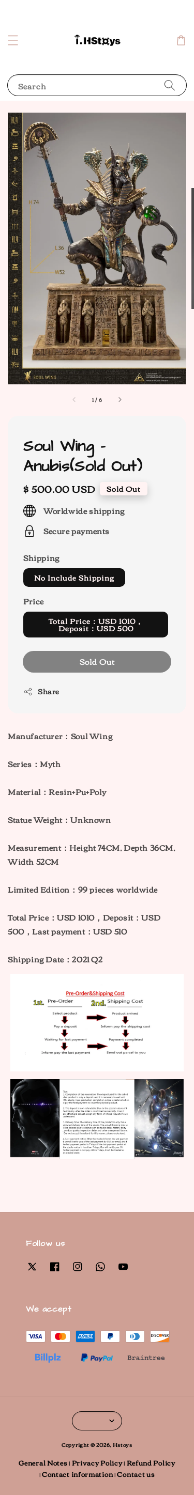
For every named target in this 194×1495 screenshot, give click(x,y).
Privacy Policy (97, 1462)
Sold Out (97, 661)
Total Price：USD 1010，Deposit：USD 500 (96, 624)
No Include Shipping (74, 577)
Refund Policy (151, 1462)
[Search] (169, 85)
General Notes (43, 1462)
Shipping (41, 557)
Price (33, 601)
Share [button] (41, 691)
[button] (13, 40)
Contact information (77, 1474)
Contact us (136, 1474)
